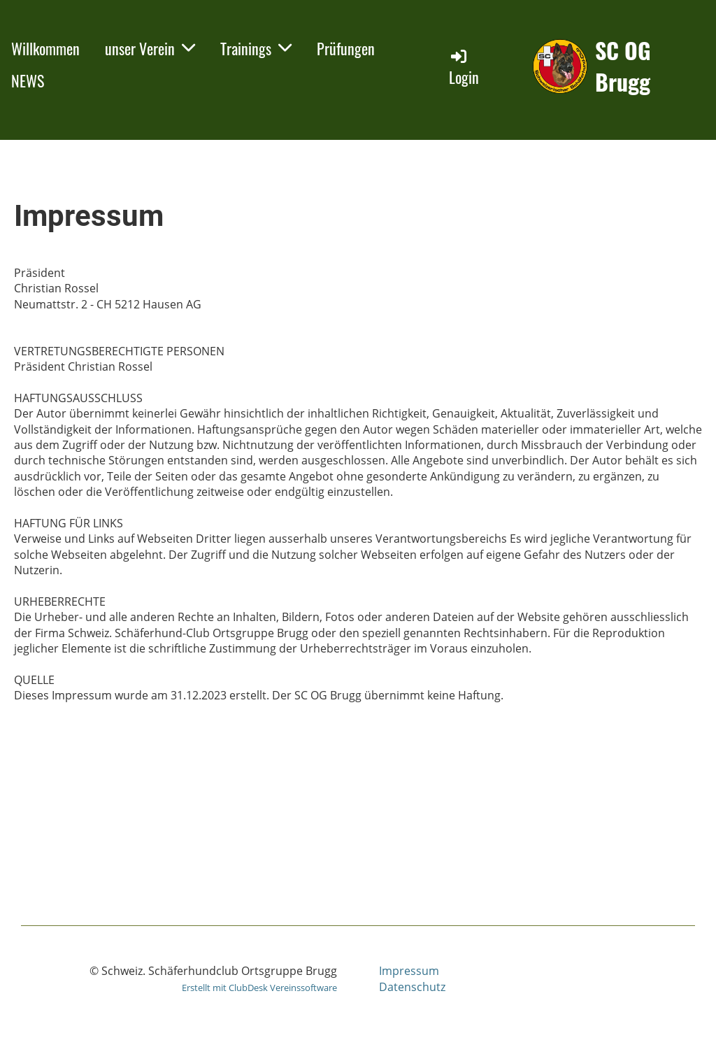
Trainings (256, 48)
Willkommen (45, 48)
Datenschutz (412, 987)
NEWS (27, 80)
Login (464, 67)
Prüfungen (346, 48)
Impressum (409, 970)
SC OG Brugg (623, 66)
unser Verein (150, 48)
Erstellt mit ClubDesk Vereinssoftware (259, 987)
